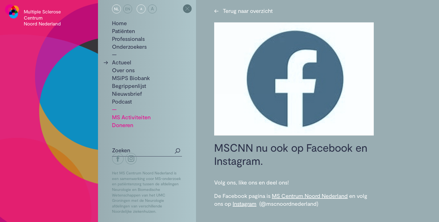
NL (116, 8)
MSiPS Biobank (131, 77)
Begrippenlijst (129, 85)
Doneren (122, 124)
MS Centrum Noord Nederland (310, 195)
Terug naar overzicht (243, 11)
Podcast (122, 101)
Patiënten (123, 30)
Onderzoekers (129, 46)
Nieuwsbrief (127, 93)
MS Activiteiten (131, 117)
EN (127, 8)
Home (119, 23)
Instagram (244, 203)
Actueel (121, 62)
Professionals (128, 38)
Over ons (123, 70)
